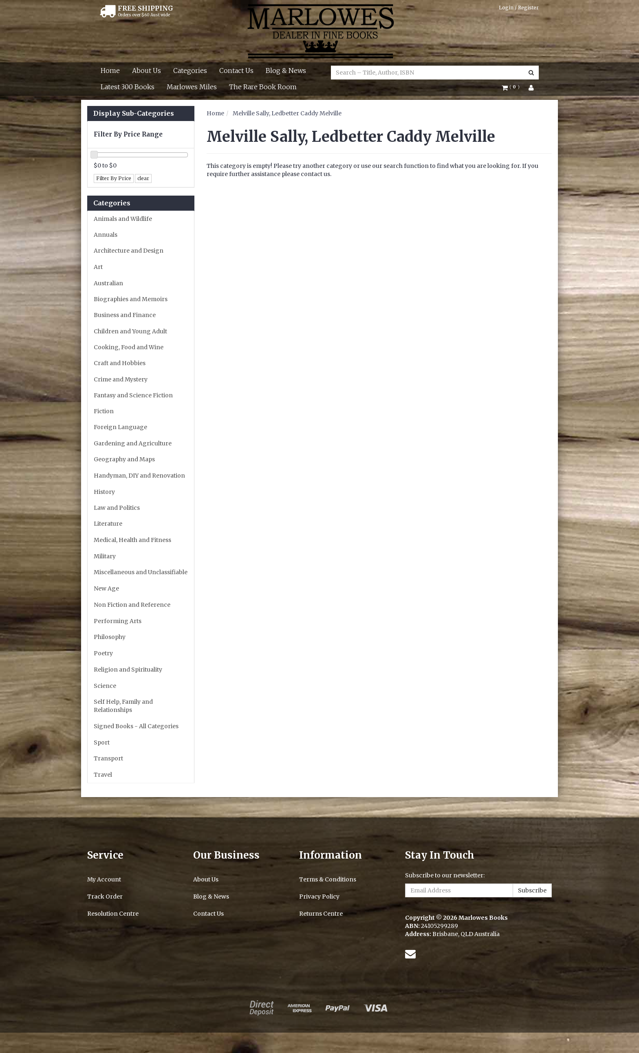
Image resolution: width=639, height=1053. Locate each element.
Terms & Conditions (327, 879)
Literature (108, 523)
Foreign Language (120, 427)
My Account (104, 879)
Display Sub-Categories (133, 113)
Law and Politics (117, 507)
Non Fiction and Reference (132, 604)
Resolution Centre (113, 913)
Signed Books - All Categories (136, 726)
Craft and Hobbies (119, 363)
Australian (108, 283)
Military (105, 556)
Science (105, 686)
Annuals (105, 234)
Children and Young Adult (130, 331)
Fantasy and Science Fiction (133, 395)
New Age (106, 588)
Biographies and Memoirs (130, 299)
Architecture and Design (128, 250)
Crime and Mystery (121, 379)
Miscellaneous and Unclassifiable (140, 572)
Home (110, 70)
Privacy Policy (319, 896)
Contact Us (236, 70)
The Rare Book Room (263, 87)
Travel (103, 774)
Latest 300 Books (127, 87)
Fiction (104, 411)
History (104, 492)
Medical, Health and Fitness (132, 540)
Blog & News (286, 70)
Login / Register (519, 7)
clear (143, 178)
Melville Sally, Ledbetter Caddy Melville (287, 113)
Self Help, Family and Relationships (123, 706)
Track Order (105, 896)
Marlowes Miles (192, 87)
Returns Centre (321, 913)
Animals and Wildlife (123, 218)
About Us (146, 70)
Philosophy (110, 637)
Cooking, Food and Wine (128, 347)
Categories (190, 70)
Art (98, 267)
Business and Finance (125, 315)
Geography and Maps (124, 459)
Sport (102, 742)
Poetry (103, 653)
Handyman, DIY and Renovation (139, 475)
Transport (108, 758)
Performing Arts (117, 621)
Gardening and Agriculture (133, 443)
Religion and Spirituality (128, 669)
